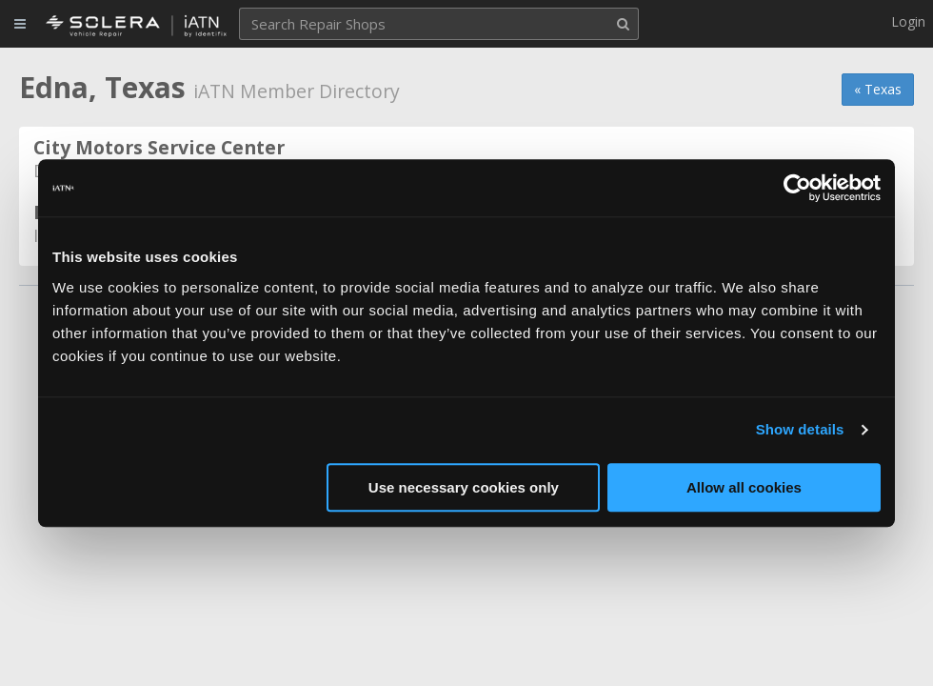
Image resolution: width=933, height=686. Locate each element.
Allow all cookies (744, 487)
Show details (800, 429)
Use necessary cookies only (463, 487)
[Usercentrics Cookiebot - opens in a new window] (797, 187)
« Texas (878, 89)
